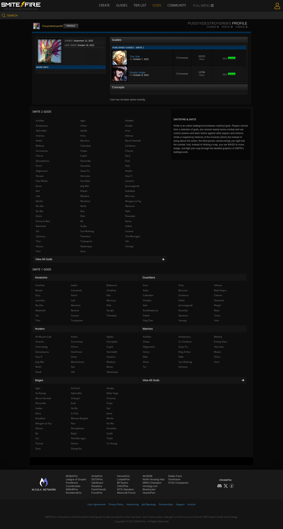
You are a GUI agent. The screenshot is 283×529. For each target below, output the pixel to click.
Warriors (147, 328)
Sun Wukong (87, 231)
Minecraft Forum (126, 492)
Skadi (38, 372)
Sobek (128, 226)
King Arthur (184, 352)
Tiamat (39, 443)
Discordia (85, 161)
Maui (217, 310)
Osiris (39, 216)
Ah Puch (75, 388)
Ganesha (85, 165)
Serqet (110, 310)
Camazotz (76, 290)
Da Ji (127, 155)
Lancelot (40, 300)
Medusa (84, 196)
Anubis (129, 125)
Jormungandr (132, 186)
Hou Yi (128, 176)
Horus (146, 352)
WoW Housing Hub (153, 479)
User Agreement (96, 504)
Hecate (40, 176)
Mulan (217, 352)
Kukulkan (130, 191)
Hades (128, 171)
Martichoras (77, 362)
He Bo (74, 408)
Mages (39, 380)
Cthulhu (147, 300)
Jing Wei (84, 186)
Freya (110, 403)
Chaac (83, 150)
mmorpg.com (150, 486)
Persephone (77, 428)
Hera (38, 413)
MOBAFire (72, 476)
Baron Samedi (133, 140)
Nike (145, 356)
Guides (121, 5)
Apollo (83, 130)
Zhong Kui (76, 448)
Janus (39, 186)
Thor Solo (135, 56)
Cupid (83, 155)
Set (37, 315)
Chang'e (75, 398)
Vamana (182, 366)
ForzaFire (96, 492)
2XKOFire (122, 486)
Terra (217, 315)
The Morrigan (132, 236)
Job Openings (149, 504)
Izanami (129, 181)
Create (104, 5)
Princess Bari (43, 221)
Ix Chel (74, 413)
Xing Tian (148, 320)
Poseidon (130, 216)
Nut (82, 211)
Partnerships (166, 504)
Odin (127, 211)
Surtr (217, 362)
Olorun (39, 428)
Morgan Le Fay (133, 201)
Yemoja (129, 246)
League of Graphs (76, 479)
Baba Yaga (112, 393)
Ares (127, 130)
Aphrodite (41, 130)
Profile (71, 26)
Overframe (174, 479)
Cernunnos (42, 150)
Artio (83, 135)
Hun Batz (85, 181)
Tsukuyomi (86, 241)
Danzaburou (42, 161)
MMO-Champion (152, 482)
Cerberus (130, 145)
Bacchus (85, 140)
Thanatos (85, 236)
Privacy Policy (116, 504)
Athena (129, 135)
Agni (82, 120)
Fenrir (39, 165)
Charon (129, 150)
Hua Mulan (42, 181)
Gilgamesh (42, 171)
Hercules (85, 176)
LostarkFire (123, 479)
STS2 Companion (178, 482)
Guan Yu (85, 171)
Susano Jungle (137, 72)
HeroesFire (123, 476)
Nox (73, 423)
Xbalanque (86, 246)
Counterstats (73, 486)
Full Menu (203, 5)
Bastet (38, 290)
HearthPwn (149, 492)
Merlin (39, 201)
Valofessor (97, 482)
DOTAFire (97, 479)
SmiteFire (96, 476)
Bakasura (112, 285)
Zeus (83, 251)
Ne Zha (40, 206)
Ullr (127, 241)
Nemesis (130, 206)
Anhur (83, 125)
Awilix (39, 140)
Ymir (38, 251)
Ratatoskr (41, 226)
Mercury (129, 196)
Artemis (40, 135)
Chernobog (41, 346)
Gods (157, 5)
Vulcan (39, 246)
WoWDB (148, 476)
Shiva (146, 362)
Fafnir (181, 300)
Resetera (96, 486)
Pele (82, 216)
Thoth (110, 438)
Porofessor (72, 482)
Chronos (111, 398)
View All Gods (99, 259)
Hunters (40, 328)
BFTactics (122, 482)
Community (176, 5)
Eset (127, 161)
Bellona (40, 145)
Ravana (75, 310)
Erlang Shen (220, 341)
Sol (37, 231)
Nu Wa (39, 211)
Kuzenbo (183, 310)
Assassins (41, 277)
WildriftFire (72, 489)
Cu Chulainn (185, 341)
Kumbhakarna (150, 310)
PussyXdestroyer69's (209, 23)
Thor (38, 241)
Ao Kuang (40, 393)
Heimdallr (112, 352)
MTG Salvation (125, 489)
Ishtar (74, 356)
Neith (83, 206)
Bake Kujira (220, 290)
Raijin (74, 433)
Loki (38, 196)
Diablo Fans (175, 476)
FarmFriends (98, 489)
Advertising (132, 504)
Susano (129, 231)
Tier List (140, 5)
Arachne (40, 285)
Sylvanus (40, 236)
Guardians (148, 277)
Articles (191, 504)
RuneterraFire (74, 492)
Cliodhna (111, 290)
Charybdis (112, 341)
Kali (38, 191)
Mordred (85, 201)
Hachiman (76, 352)
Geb (127, 165)
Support (180, 504)
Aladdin (129, 120)
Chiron (39, 155)
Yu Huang (112, 443)
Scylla (83, 226)
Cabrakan (85, 145)
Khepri (83, 191)
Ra (81, 221)
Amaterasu (42, 125)
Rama (128, 221)
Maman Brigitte (79, 418)
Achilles (40, 120)
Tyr (144, 366)
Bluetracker (149, 489)
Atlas (145, 290)
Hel (108, 408)
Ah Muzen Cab (43, 336)
